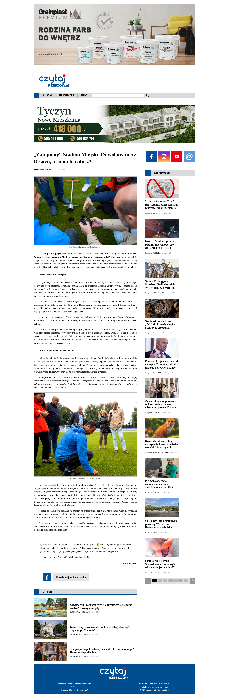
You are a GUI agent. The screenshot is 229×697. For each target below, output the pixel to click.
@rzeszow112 (46, 551)
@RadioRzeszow (69, 548)
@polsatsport (69, 551)
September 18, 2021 (81, 557)
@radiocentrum (109, 548)
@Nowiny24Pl (124, 544)
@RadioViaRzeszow (89, 548)
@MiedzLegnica (83, 551)
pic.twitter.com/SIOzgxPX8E (105, 551)
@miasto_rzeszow (107, 544)
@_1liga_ (57, 551)
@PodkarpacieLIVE (49, 548)
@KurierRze (125, 548)
